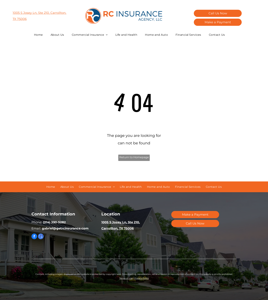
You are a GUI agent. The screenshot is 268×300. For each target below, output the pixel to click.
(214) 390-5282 (54, 222)
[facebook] (34, 237)
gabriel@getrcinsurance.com (65, 228)
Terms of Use (126, 278)
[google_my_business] (41, 237)
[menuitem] (39, 35)
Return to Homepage (134, 157)
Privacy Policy (141, 278)
